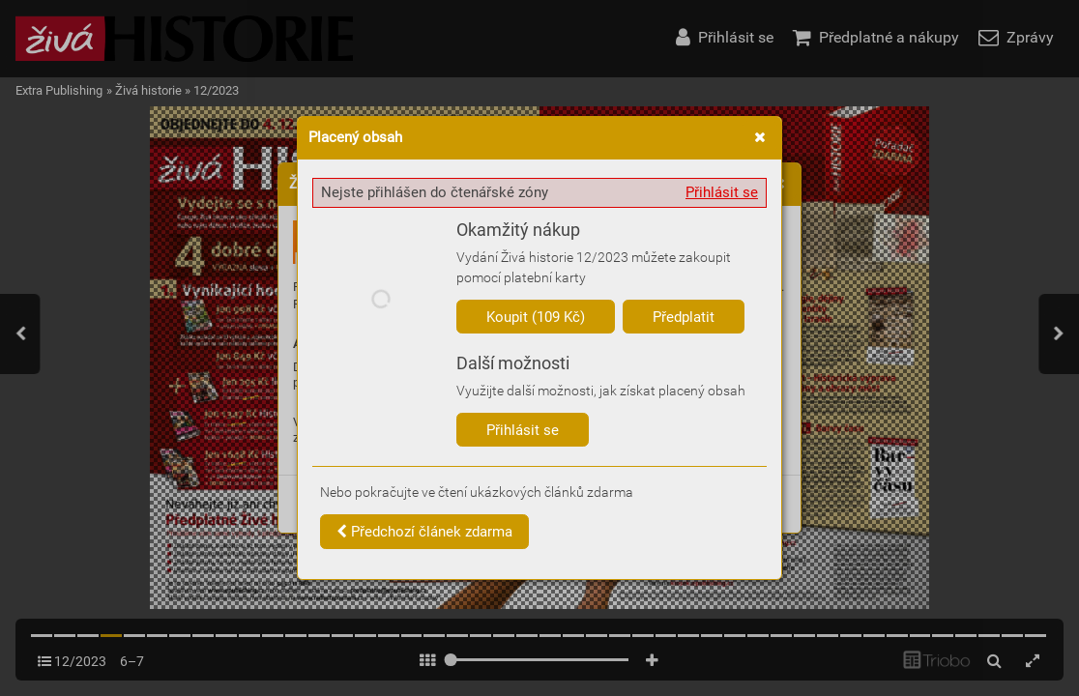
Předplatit (683, 317)
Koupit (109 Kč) (535, 317)
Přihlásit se (721, 192)
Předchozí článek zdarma (424, 531)
